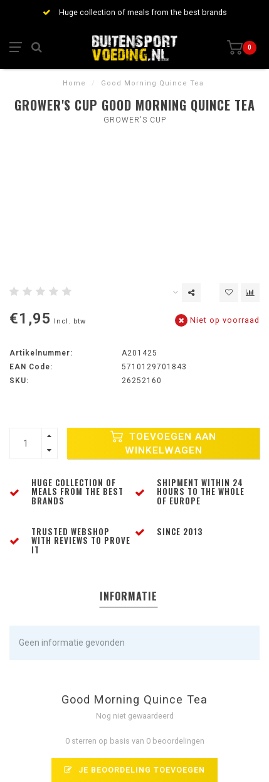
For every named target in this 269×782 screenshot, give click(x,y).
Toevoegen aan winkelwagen (163, 443)
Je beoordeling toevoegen (134, 769)
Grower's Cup (134, 120)
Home (74, 83)
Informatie (128, 596)
